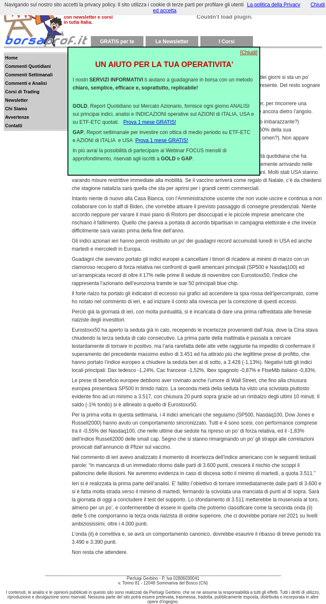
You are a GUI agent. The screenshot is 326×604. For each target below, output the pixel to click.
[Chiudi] (249, 46)
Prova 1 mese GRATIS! (149, 115)
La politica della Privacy (273, 5)
